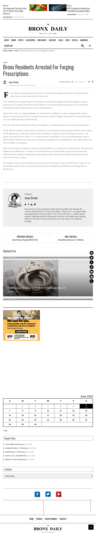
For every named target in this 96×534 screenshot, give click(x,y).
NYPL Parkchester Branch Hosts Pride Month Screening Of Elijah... (78, 9)
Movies (69, 5)
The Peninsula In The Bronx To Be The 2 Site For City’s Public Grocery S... (14, 11)
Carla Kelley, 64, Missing (14, 444)
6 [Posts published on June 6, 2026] (86, 405)
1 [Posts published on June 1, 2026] (22, 406)
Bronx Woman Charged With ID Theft (25, 239)
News (10, 51)
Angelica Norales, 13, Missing (16, 448)
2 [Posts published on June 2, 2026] (35, 406)
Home (5, 51)
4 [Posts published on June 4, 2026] (60, 406)
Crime (16, 51)
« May (5, 430)
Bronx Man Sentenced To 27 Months (71, 239)
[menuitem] (6, 40)
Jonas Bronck (7, 17)
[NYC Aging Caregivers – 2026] (21, 325)
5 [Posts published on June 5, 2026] (73, 406)
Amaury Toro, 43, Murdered (15, 456)
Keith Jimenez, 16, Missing (14, 452)
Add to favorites (65, 82)
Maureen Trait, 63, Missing (15, 459)
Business (5, 5)
